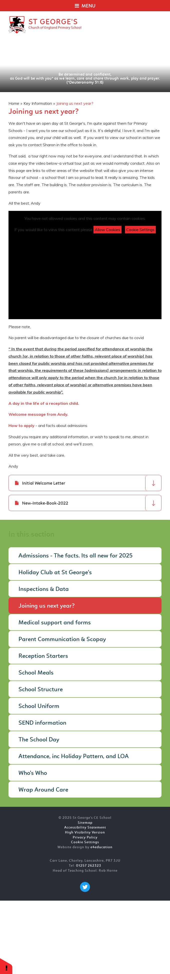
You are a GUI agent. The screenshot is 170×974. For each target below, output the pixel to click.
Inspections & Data (43, 589)
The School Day (38, 740)
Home (13, 103)
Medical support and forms (54, 623)
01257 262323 (88, 866)
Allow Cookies (107, 229)
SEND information (42, 723)
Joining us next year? (74, 103)
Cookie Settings (140, 229)
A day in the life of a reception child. (44, 403)
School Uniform (38, 706)
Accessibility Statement (85, 828)
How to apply (21, 425)
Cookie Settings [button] (85, 842)
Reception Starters (43, 656)
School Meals (36, 673)
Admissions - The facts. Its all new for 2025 (75, 556)
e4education (101, 847)
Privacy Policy (85, 837)
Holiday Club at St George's (55, 573)
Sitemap (85, 823)
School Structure (40, 690)
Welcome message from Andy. (38, 414)
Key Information (38, 103)
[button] (6, 966)
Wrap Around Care (43, 790)
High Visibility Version (85, 833)
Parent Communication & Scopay (62, 640)
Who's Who (32, 773)
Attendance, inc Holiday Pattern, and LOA (73, 757)
